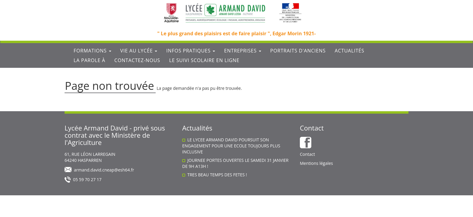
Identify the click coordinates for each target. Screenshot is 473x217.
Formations (92, 50)
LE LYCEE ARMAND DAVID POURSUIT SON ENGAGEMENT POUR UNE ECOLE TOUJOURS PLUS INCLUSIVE (231, 146)
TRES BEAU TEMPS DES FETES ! (217, 175)
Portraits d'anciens (298, 50)
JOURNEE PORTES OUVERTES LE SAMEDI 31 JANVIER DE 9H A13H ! (235, 163)
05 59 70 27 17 (87, 179)
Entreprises (242, 50)
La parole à (89, 60)
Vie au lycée (138, 50)
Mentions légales (316, 163)
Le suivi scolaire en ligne (204, 60)
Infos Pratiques (190, 50)
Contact (307, 154)
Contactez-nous (137, 60)
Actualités (349, 50)
